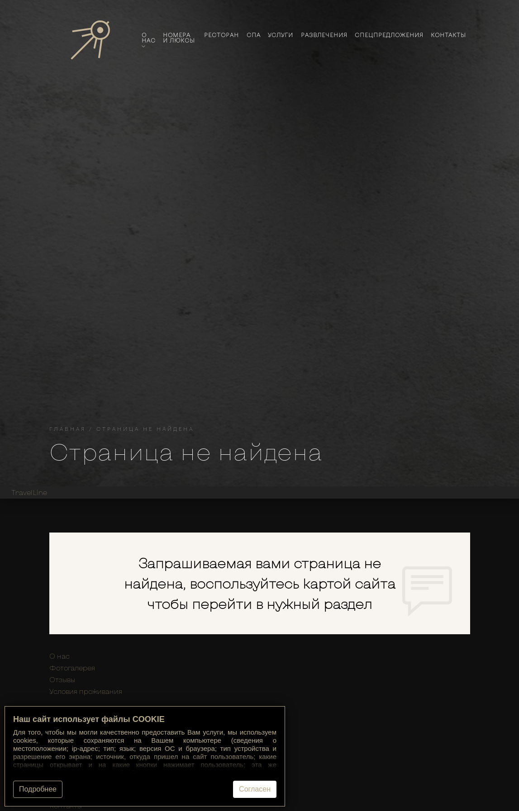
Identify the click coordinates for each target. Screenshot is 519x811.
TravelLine (29, 492)
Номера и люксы (179, 37)
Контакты (448, 35)
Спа (254, 35)
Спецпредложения (389, 35)
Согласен (255, 789)
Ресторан (221, 35)
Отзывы (62, 679)
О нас (149, 40)
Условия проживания (85, 691)
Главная (67, 429)
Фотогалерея (72, 668)
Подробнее (38, 789)
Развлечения (324, 35)
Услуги (280, 35)
